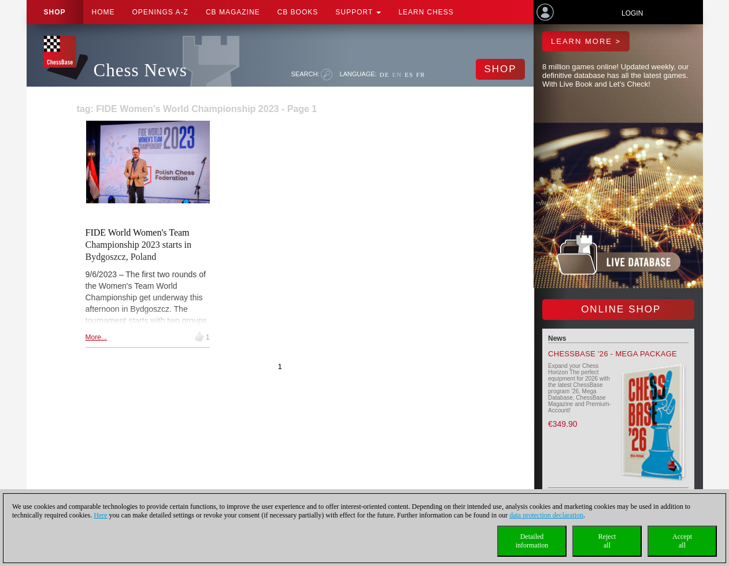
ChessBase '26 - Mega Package (612, 353)
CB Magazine (233, 12)
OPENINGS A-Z (160, 12)
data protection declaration (546, 515)
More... (96, 337)
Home (103, 12)
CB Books (298, 12)
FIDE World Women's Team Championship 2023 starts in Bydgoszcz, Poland (139, 245)
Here (100, 515)
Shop (55, 12)
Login (632, 13)
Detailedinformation (532, 541)
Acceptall (682, 541)
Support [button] (358, 12)
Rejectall (607, 541)
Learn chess (426, 12)
